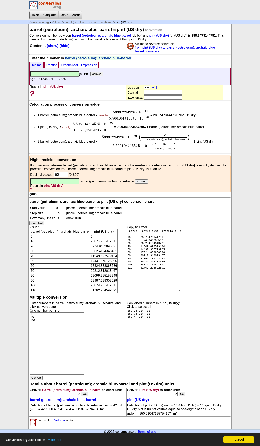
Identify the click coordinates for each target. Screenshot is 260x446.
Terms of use (147, 431)
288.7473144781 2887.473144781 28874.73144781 (154, 340)
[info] (154, 87)
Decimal (36, 65)
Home (35, 15)
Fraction (51, 65)
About (76, 15)
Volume (57, 22)
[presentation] (129, 115)
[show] (52, 46)
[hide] (64, 46)
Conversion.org (39, 22)
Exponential (69, 65)
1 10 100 (57, 343)
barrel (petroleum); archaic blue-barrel (89, 22)
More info (54, 440)
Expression (89, 65)
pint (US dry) (159, 35)
